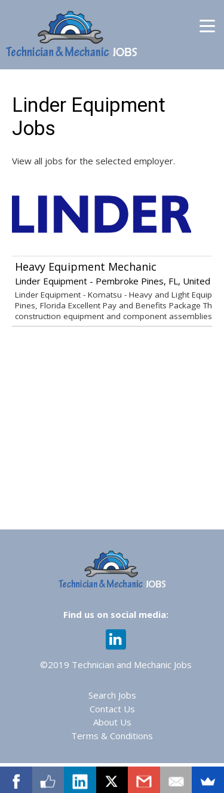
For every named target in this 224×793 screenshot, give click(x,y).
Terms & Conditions (112, 736)
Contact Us (112, 709)
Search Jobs (112, 695)
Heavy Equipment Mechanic (86, 266)
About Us (112, 722)
